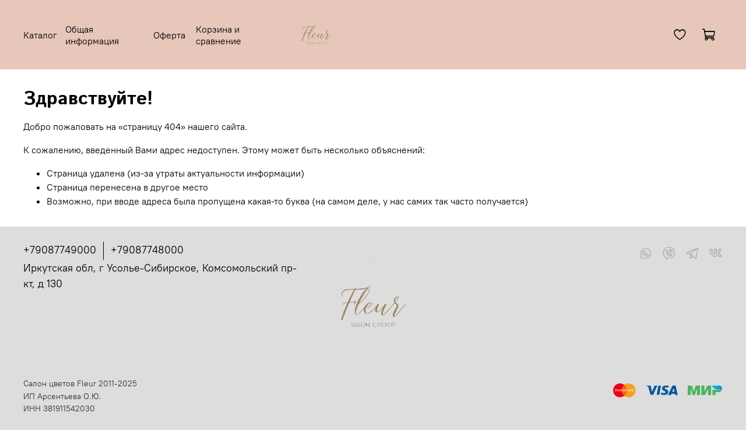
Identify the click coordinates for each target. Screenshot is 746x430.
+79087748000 (147, 249)
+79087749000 (59, 249)
